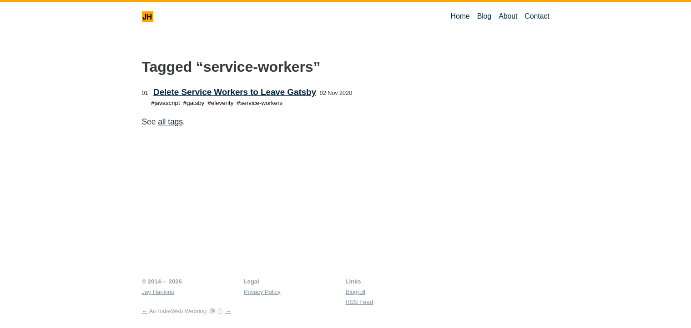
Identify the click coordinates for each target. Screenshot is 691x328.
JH (147, 16)
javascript (167, 102)
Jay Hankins (158, 291)
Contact (537, 16)
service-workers (261, 102)
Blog (484, 16)
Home (459, 16)
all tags (170, 121)
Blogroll (355, 291)
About (508, 16)
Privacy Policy (262, 291)
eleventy (222, 102)
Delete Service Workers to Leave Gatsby (234, 92)
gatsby (195, 102)
